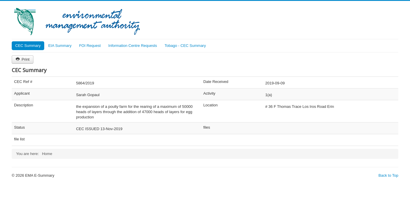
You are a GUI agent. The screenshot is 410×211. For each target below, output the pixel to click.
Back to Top (388, 175)
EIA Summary (59, 45)
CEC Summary (28, 45)
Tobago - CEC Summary (185, 45)
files (206, 127)
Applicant (22, 93)
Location (210, 105)
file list (19, 139)
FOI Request (90, 45)
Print (23, 59)
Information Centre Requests (132, 45)
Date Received (215, 81)
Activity (209, 93)
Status (19, 127)
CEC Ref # (23, 81)
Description (23, 105)
